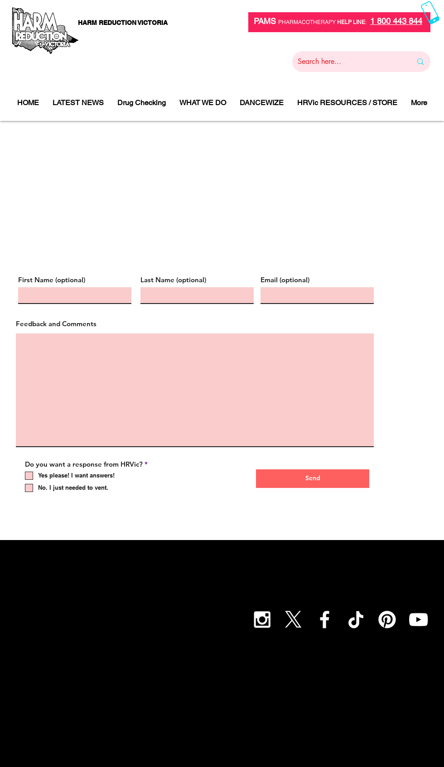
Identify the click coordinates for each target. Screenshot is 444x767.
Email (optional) (285, 279)
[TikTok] (355, 619)
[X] (293, 619)
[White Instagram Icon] (262, 619)
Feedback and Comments (56, 323)
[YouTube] (418, 619)
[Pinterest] (387, 619)
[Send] (312, 478)
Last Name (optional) (173, 279)
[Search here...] (348, 61)
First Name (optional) (51, 279)
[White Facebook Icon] (324, 619)
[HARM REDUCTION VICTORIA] (122, 23)
